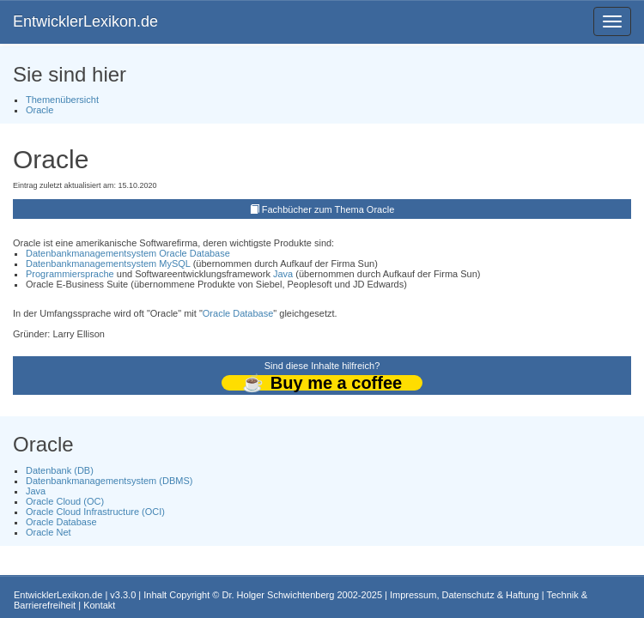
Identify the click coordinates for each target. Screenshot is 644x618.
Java (283, 274)
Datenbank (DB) (60, 470)
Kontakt (99, 605)
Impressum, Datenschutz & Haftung (464, 595)
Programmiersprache (70, 274)
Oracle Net (48, 532)
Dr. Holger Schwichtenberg (278, 595)
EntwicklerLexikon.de (85, 21)
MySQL (174, 263)
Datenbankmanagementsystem (91, 253)
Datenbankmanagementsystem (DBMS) (109, 481)
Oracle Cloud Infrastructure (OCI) (95, 511)
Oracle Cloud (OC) (65, 501)
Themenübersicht (62, 99)
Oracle (39, 110)
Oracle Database (194, 253)
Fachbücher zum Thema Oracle (328, 209)
